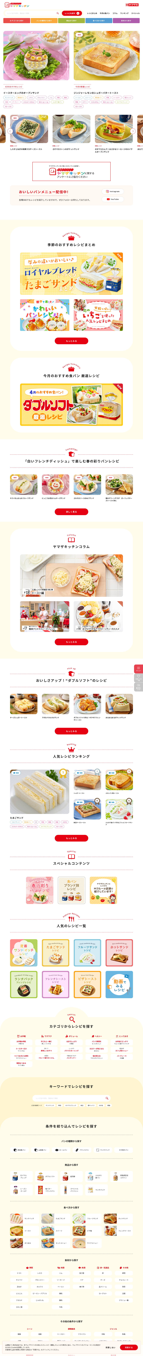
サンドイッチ (9, 97)
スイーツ (88, 97)
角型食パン (21, 97)
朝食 (76, 102)
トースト (78, 97)
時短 (59, 1105)
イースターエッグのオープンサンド (21, 92)
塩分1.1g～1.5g (43, 102)
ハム (51, 97)
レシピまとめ (92, 13)
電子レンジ (128, 97)
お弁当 (65, 822)
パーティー (15, 102)
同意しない (111, 1347)
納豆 (82, 1105)
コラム (115, 13)
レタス (31, 97)
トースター (116, 97)
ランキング (124, 13)
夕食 (6, 102)
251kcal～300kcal (28, 102)
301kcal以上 (95, 102)
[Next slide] (133, 131)
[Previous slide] (10, 131)
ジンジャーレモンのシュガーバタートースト (96, 92)
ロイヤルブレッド (122, 102)
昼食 (65, 97)
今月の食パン (105, 13)
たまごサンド (16, 822)
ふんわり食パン (57, 102)
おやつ (85, 102)
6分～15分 (8, 106)
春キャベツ (91, 1105)
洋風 (58, 97)
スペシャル (135, 13)
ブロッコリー (41, 97)
